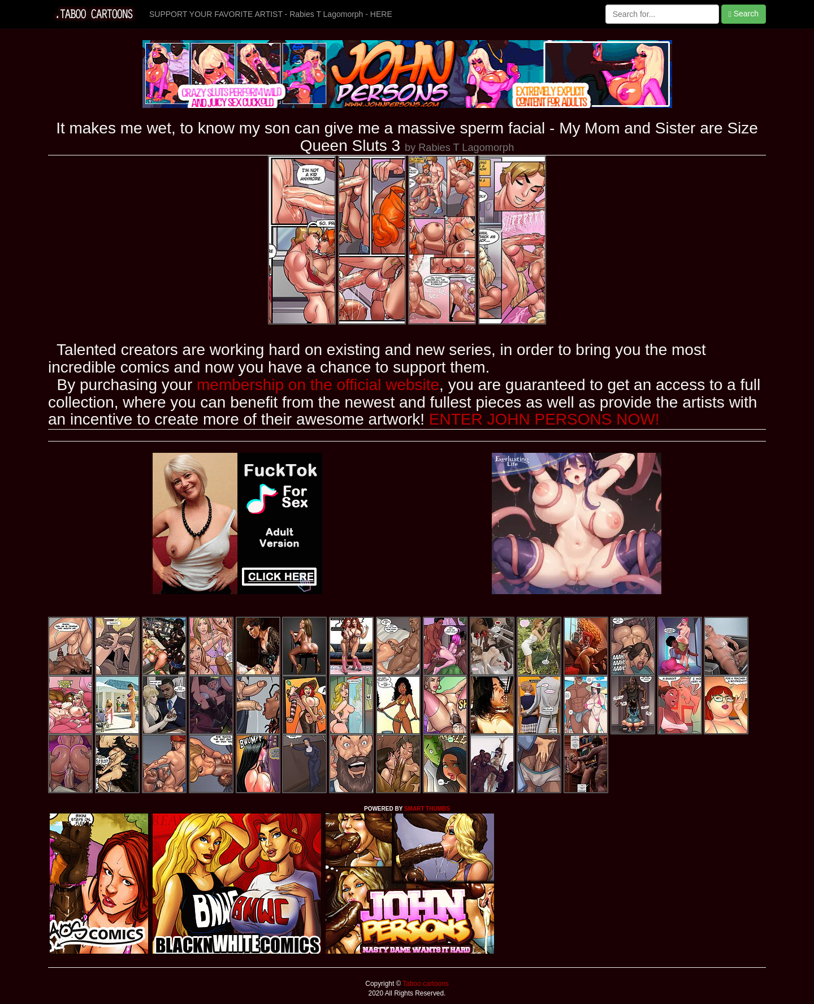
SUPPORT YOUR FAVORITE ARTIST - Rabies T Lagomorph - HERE (270, 14)
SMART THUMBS (427, 809)
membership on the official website (318, 384)
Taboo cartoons (424, 984)
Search (744, 14)
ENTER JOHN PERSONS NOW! (544, 419)
